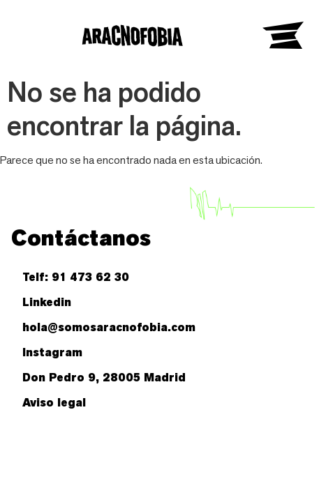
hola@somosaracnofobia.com (108, 327)
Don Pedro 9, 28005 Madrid (104, 377)
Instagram (52, 352)
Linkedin (46, 302)
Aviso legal (54, 402)
